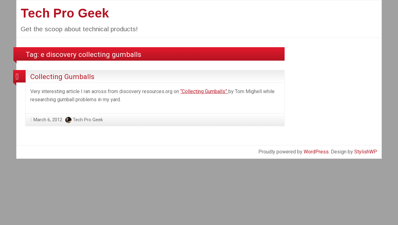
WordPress (316, 152)
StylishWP (365, 152)
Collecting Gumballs (62, 76)
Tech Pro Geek (65, 13)
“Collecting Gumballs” (204, 91)
